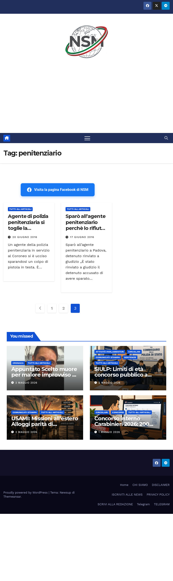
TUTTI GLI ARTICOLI (20, 209)
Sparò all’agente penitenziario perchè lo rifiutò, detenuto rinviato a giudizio (85, 231)
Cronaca (18, 363)
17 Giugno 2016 (82, 237)
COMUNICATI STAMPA (108, 357)
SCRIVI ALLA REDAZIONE (115, 504)
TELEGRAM (162, 504)
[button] (166, 138)
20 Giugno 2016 (24, 237)
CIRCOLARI (134, 351)
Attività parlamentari (110, 351)
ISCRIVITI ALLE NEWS (127, 494)
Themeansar (12, 496)
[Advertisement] (86, 99)
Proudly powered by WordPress (26, 492)
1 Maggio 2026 (109, 432)
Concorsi (118, 412)
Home (124, 485)
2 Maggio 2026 (26, 382)
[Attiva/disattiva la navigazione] (87, 138)
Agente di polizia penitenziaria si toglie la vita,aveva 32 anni (28, 228)
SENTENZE (130, 357)
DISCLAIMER (161, 485)
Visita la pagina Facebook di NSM (57, 190)
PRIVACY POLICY (158, 494)
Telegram (143, 504)
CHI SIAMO (140, 485)
